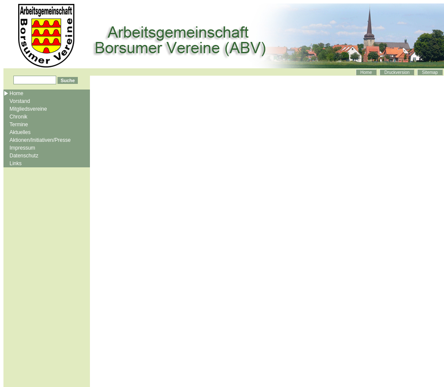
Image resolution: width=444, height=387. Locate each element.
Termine (19, 125)
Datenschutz (24, 156)
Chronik (18, 117)
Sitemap (430, 72)
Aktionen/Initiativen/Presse (40, 140)
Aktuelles (20, 132)
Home (366, 72)
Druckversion (396, 72)
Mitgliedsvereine (28, 109)
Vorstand (20, 101)
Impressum (22, 148)
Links (16, 163)
